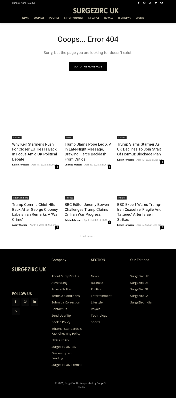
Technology (99, 312)
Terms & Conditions (65, 292)
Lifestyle (97, 299)
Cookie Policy (60, 319)
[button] (159, 18)
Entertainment (20, 196)
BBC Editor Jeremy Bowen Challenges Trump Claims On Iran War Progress (87, 207)
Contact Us (59, 305)
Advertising (59, 279)
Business (97, 279)
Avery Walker (19, 221)
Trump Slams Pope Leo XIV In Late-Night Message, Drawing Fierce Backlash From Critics (88, 148)
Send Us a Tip (61, 312)
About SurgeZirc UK (65, 273)
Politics (16, 137)
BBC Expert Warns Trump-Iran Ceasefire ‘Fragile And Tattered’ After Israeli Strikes (140, 207)
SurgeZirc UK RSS (63, 343)
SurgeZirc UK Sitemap (66, 361)
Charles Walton (73, 158)
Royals (95, 305)
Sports (95, 319)
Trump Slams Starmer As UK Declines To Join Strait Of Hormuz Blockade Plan (139, 148)
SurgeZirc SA (139, 292)
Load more (88, 233)
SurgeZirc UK (139, 273)
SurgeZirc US (139, 279)
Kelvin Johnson (20, 162)
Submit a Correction (65, 299)
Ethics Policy (60, 337)
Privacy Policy (61, 286)
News (68, 137)
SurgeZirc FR (139, 286)
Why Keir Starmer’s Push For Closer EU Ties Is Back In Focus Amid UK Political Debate (34, 151)
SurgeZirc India (141, 299)
